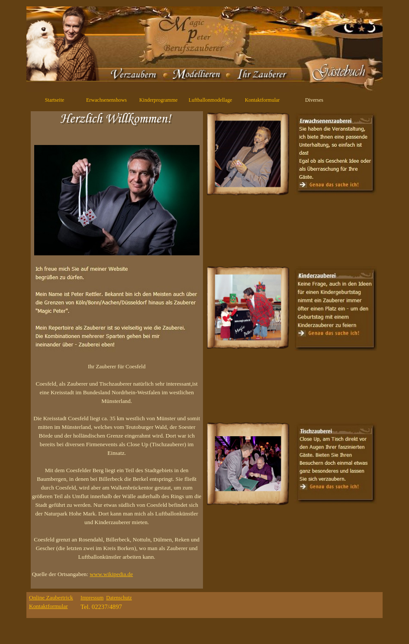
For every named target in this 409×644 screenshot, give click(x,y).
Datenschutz (119, 598)
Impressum (92, 598)
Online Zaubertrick (51, 597)
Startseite (54, 100)
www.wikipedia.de (111, 574)
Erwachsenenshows (106, 100)
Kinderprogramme (158, 100)
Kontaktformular (262, 100)
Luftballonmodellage (210, 100)
